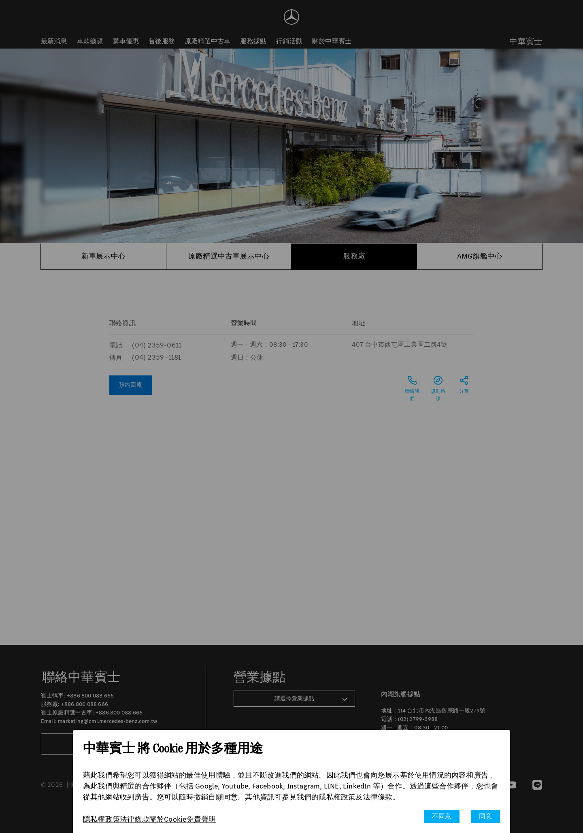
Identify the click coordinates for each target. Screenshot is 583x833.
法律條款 (134, 819)
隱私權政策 (101, 819)
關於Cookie (168, 819)
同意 (485, 816)
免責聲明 (201, 819)
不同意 (442, 816)
